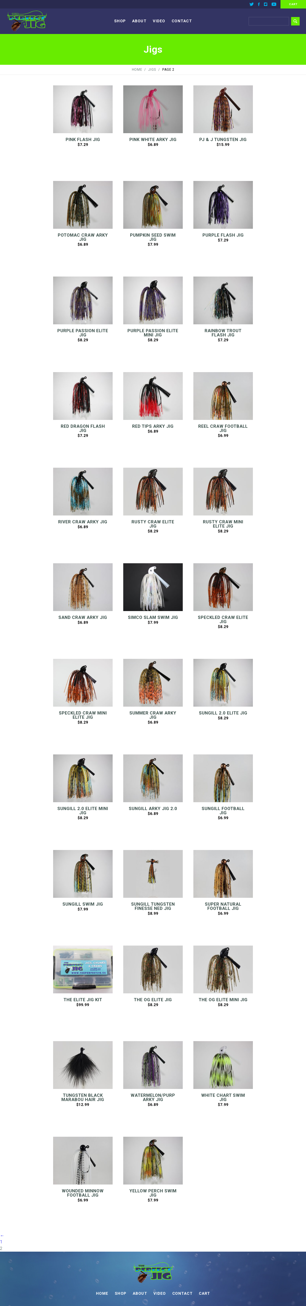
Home (137, 70)
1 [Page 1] (1, 1241)
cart (293, 4)
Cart (204, 1293)
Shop (120, 21)
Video (159, 21)
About (139, 21)
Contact (182, 21)
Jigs (152, 70)
